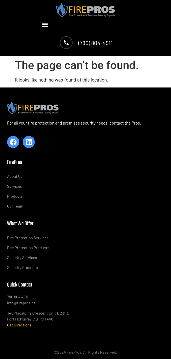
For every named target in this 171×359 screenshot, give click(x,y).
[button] (45, 24)
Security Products (22, 267)
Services (14, 186)
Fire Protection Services (28, 237)
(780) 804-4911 (95, 42)
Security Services (22, 257)
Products (15, 196)
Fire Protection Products (28, 247)
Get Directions (19, 324)
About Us (15, 176)
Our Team (15, 206)
